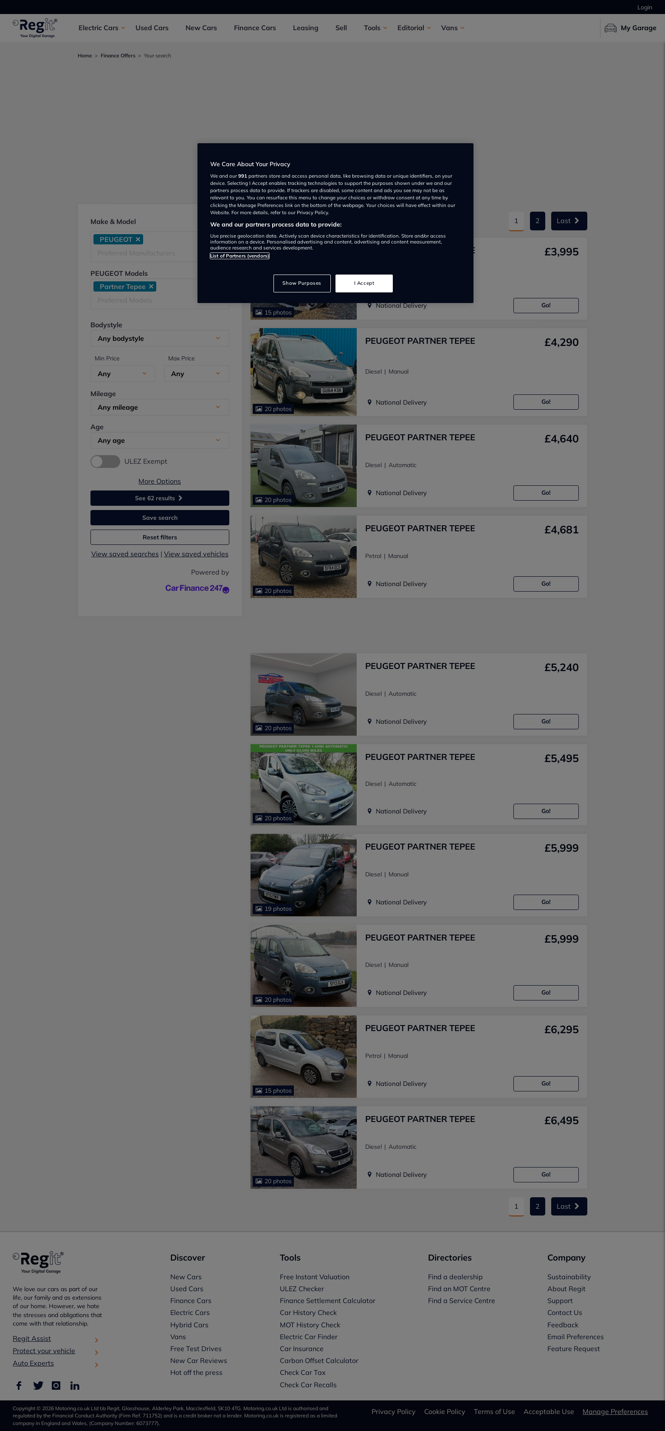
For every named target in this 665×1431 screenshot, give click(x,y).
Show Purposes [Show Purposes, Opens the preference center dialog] (301, 283)
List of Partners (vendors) (239, 256)
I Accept (364, 283)
